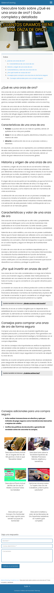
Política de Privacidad (27, 591)
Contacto (17, 591)
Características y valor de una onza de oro (22, 70)
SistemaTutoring (8, 2)
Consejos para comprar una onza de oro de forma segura (27, 75)
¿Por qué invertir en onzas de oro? (19, 73)
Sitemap (37, 591)
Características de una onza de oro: (21, 64)
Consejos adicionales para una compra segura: (26, 78)
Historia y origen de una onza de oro (19, 67)
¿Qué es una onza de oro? (16, 61)
